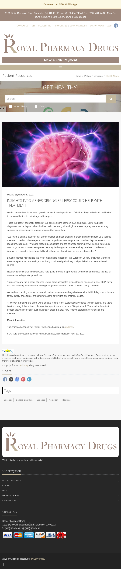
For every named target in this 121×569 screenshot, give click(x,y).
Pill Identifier (45, 26)
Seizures (66, 400)
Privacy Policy (9, 500)
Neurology (53, 400)
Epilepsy (8, 400)
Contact (6, 486)
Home (78, 76)
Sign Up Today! (97, 26)
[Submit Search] (111, 99)
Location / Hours (78, 26)
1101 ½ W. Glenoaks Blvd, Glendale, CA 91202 (30, 13)
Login (109, 26)
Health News (18, 106)
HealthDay (23, 365)
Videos (41, 106)
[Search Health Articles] (55, 99)
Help (33, 26)
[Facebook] (116, 25)
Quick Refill (61, 26)
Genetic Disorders (24, 400)
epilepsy (69, 327)
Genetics (41, 400)
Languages (22, 26)
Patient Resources (93, 76)
